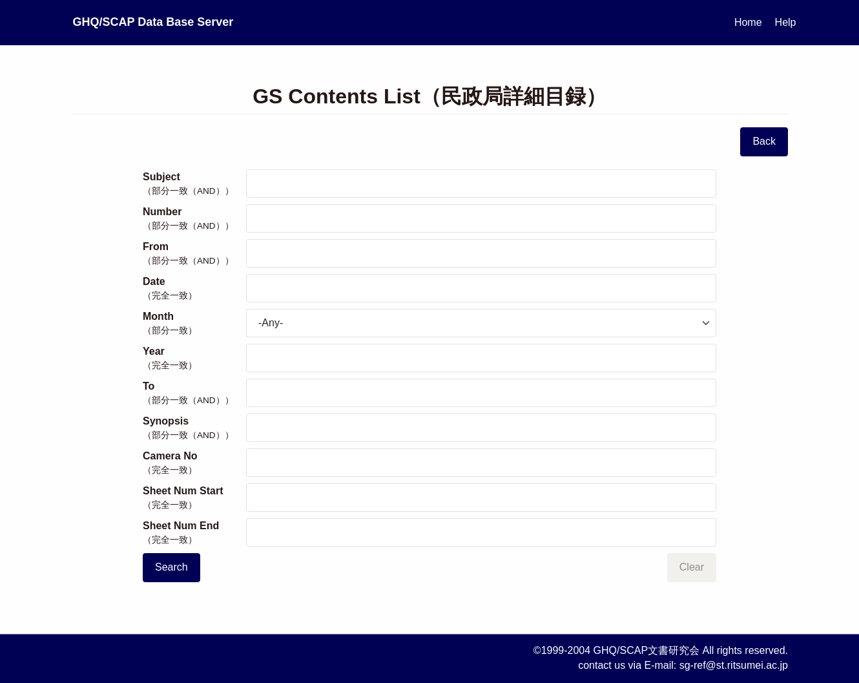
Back (764, 141)
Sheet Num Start (194, 498)
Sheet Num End (194, 533)
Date (194, 289)
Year (194, 359)
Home (748, 22)
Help (785, 22)
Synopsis (194, 428)
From (194, 254)
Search (171, 567)
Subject (194, 184)
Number (194, 219)
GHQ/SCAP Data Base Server (215, 22)
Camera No (194, 463)
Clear (691, 567)
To (194, 393)
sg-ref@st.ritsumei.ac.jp (733, 665)
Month (194, 324)
